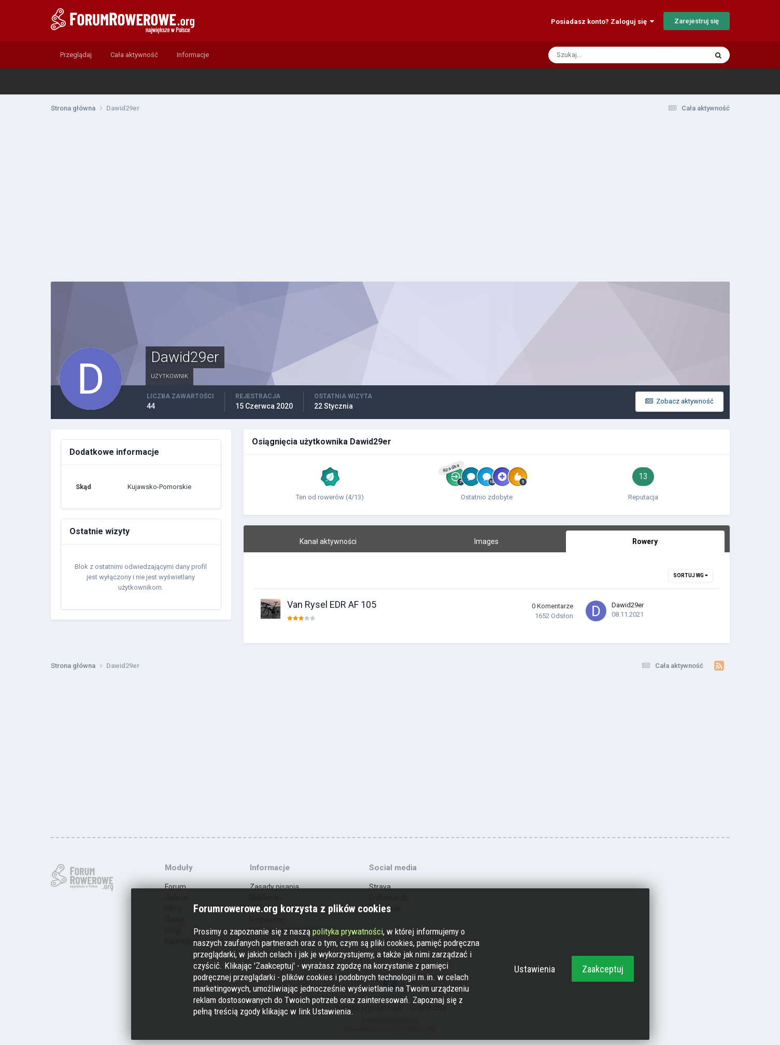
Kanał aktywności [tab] (328, 541)
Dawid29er (628, 605)
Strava (380, 887)
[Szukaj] (587, 55)
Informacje (193, 55)
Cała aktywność (134, 55)
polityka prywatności (348, 931)
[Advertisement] (390, 201)
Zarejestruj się (696, 21)
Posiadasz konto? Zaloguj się (602, 21)
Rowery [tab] (645, 541)
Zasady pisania (274, 887)
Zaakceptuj (602, 969)
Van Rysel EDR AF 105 (331, 604)
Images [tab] (486, 541)
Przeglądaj (76, 55)
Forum (175, 887)
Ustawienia (534, 969)
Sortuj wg (690, 575)
